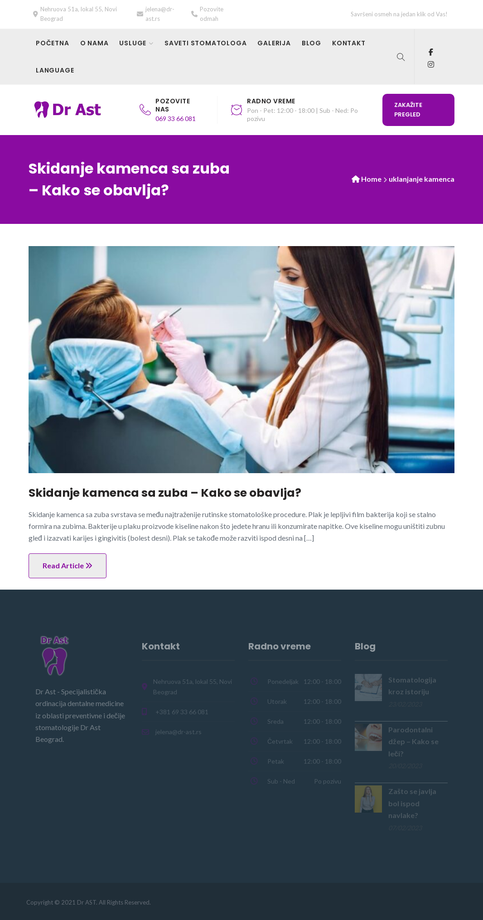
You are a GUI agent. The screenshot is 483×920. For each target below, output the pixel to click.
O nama (94, 43)
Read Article (67, 565)
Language (55, 70)
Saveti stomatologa (205, 43)
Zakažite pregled (408, 110)
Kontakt (349, 43)
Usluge (132, 43)
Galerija (273, 43)
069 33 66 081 (175, 118)
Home (371, 178)
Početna (52, 43)
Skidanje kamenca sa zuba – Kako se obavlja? (165, 493)
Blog (311, 43)
